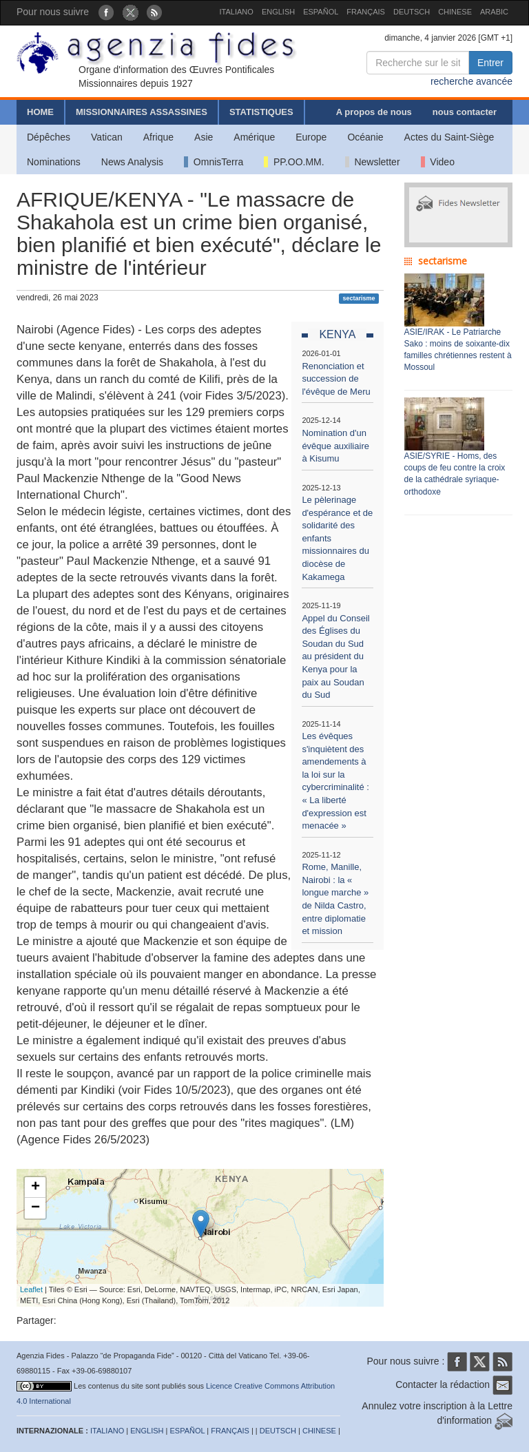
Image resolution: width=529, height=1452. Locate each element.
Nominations (54, 161)
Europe (310, 137)
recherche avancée (471, 81)
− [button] (35, 1208)
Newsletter (372, 161)
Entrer (490, 62)
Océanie (365, 137)
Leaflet (31, 1289)
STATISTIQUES (261, 112)
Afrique (158, 137)
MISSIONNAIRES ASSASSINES (141, 112)
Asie (203, 137)
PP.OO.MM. (294, 161)
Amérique (254, 137)
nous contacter (465, 112)
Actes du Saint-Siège (449, 137)
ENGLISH (278, 12)
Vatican (107, 137)
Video (438, 161)
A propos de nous (374, 112)
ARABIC (494, 12)
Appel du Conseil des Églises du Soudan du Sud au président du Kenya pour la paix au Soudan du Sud (335, 656)
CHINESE (455, 12)
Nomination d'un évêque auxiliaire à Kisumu (335, 446)
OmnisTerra (213, 161)
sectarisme (358, 298)
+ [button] (35, 1187)
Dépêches (48, 137)
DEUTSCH (411, 12)
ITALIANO (236, 12)
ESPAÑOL (320, 12)
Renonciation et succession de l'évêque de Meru (336, 379)
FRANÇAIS (365, 12)
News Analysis (132, 161)
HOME (40, 112)
